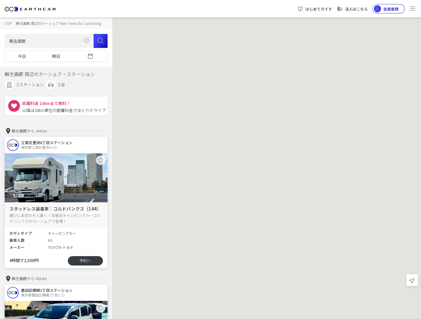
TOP (8, 23)
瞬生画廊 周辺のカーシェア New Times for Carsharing (58, 23)
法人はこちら (352, 9)
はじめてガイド (314, 9)
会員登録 (386, 8)
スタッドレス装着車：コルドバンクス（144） (55, 209)
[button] (266, 154)
